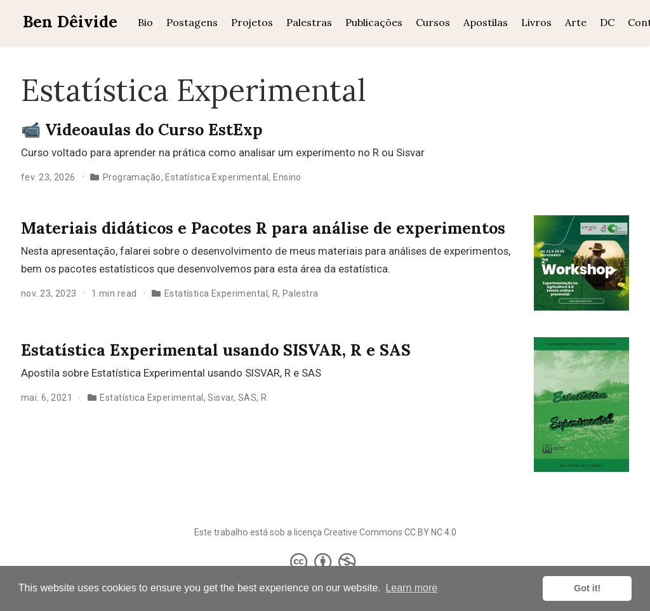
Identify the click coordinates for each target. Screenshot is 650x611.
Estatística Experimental (217, 177)
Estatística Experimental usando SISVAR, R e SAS (216, 350)
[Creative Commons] (325, 561)
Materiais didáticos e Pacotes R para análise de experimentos (263, 228)
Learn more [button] (411, 587)
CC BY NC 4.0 (430, 532)
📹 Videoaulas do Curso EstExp (142, 129)
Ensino (287, 177)
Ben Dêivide (70, 21)
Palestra (300, 293)
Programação (132, 177)
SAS (247, 398)
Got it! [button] (587, 588)
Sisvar (221, 398)
